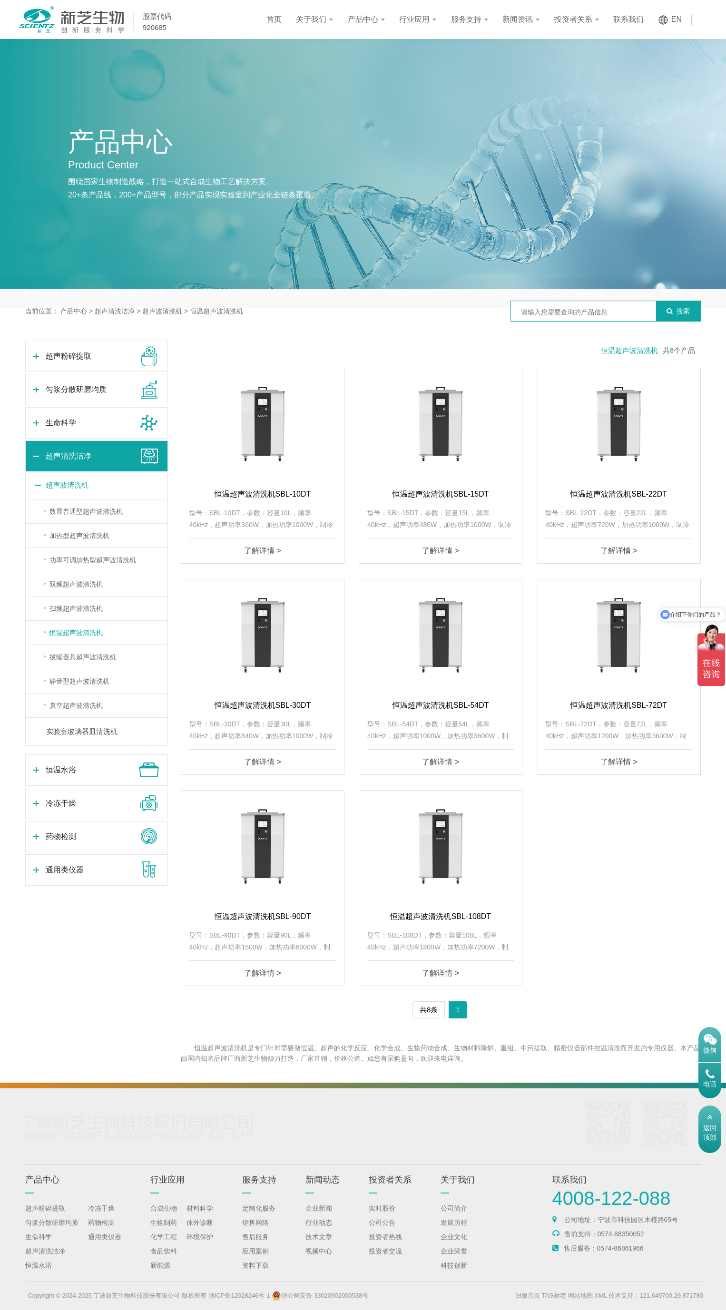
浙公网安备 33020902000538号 (342, 1295)
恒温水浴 (408, 275)
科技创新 (454, 1274)
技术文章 (318, 1246)
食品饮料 (163, 1260)
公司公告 (382, 1231)
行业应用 (414, 19)
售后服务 (255, 1246)
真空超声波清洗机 (76, 705)
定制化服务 (258, 1217)
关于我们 (311, 19)
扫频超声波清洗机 (76, 608)
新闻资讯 (517, 19)
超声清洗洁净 (317, 275)
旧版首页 (550, 1295)
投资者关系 (573, 19)
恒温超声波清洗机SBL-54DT (440, 705)
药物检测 (589, 275)
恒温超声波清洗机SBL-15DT (440, 494)
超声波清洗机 (162, 311)
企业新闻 (318, 1217)
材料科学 (199, 1217)
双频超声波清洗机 (76, 584)
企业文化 (454, 1246)
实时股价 (382, 1217)
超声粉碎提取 (45, 275)
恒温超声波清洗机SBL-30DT (263, 705)
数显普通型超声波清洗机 (86, 511)
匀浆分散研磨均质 (136, 275)
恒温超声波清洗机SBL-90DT (263, 916)
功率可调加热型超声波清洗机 (92, 560)
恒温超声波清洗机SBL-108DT (440, 916)
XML (623, 1295)
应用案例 (255, 1260)
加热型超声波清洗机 (79, 535)
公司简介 (454, 1217)
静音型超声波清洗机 (79, 681)
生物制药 (163, 1231)
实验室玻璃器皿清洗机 (82, 731)
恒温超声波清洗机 (216, 311)
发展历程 (454, 1231)
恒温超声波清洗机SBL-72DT (618, 705)
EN (676, 19)
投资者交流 (385, 1260)
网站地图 (602, 1295)
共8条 (429, 1010)
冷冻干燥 (499, 275)
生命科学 (226, 275)
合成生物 (163, 1217)
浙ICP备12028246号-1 (262, 1295)
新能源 (160, 1274)
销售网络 (255, 1231)
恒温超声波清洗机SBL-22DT (618, 494)
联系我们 (628, 19)
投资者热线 (385, 1246)
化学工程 (163, 1246)
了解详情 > (262, 551)
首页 (274, 19)
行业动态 (318, 1231)
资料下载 (255, 1274)
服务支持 (466, 19)
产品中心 (363, 19)
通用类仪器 (680, 275)
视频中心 (318, 1260)
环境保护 (199, 1246)
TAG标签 (576, 1295)
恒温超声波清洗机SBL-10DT (263, 494)
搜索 (678, 311)
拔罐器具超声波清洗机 (82, 657)
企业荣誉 (454, 1260)
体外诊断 (199, 1231)
